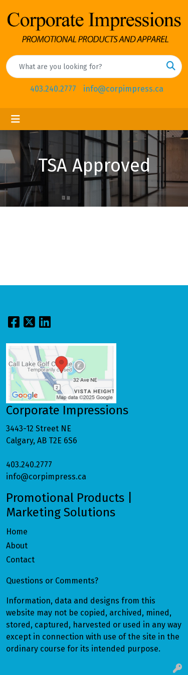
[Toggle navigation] (15, 119)
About (17, 545)
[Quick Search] (83, 66)
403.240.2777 (53, 89)
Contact (20, 559)
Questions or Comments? (52, 580)
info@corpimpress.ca (123, 89)
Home (17, 531)
